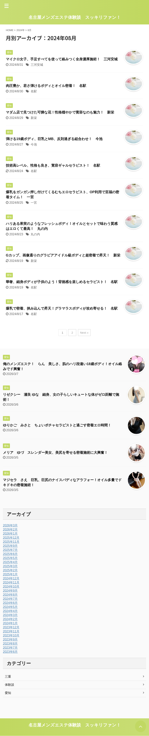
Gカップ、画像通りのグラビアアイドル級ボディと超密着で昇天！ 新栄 (63, 255)
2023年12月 (11, 627)
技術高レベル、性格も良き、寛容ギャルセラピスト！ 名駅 (53, 165)
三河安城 (37, 64)
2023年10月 (11, 635)
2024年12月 (11, 578)
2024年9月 (10, 590)
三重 (8, 676)
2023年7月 (10, 647)
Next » (84, 332)
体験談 (9, 684)
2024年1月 (10, 623)
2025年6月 (10, 554)
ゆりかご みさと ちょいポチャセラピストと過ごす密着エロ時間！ (57, 425)
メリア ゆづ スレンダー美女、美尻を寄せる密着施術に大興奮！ (55, 453)
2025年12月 (11, 537)
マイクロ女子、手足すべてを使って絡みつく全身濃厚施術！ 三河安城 (62, 59)
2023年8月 (10, 643)
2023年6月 (10, 651)
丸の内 (35, 234)
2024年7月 (10, 598)
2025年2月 (10, 570)
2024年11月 (11, 582)
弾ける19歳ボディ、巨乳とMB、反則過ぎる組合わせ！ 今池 (54, 139)
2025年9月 (10, 545)
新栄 (34, 117)
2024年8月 (10, 594)
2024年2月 (10, 619)
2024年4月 (10, 611)
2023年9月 (10, 639)
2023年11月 (11, 631)
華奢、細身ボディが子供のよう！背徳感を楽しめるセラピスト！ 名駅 (62, 282)
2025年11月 (11, 541)
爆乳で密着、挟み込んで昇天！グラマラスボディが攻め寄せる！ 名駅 (62, 308)
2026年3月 (10, 525)
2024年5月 (10, 607)
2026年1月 (10, 533)
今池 (34, 144)
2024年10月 (11, 586)
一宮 (34, 202)
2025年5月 (10, 558)
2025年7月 (10, 550)
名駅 (34, 91)
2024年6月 (10, 602)
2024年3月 (10, 615)
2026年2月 (10, 529)
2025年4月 (10, 562)
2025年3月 (10, 566)
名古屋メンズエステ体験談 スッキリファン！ (75, 17)
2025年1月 (10, 574)
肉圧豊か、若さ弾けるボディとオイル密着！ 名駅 (46, 86)
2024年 (20, 30)
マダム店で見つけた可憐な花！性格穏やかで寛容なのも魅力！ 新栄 (60, 112)
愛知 (8, 692)
